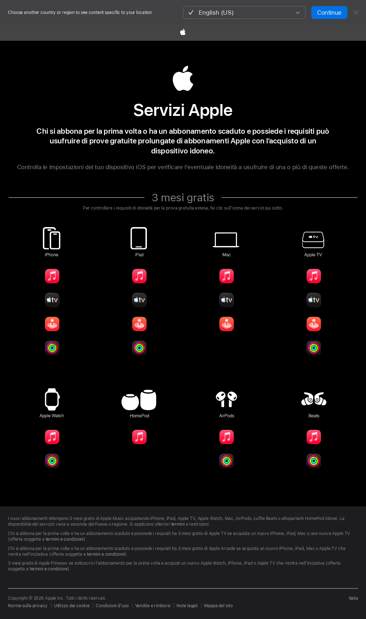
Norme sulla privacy (28, 605)
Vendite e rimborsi (152, 605)
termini (178, 524)
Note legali (187, 605)
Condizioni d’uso (112, 605)
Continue (329, 12)
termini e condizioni (65, 539)
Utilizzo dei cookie (72, 605)
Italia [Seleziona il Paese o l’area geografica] (353, 598)
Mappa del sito (218, 605)
